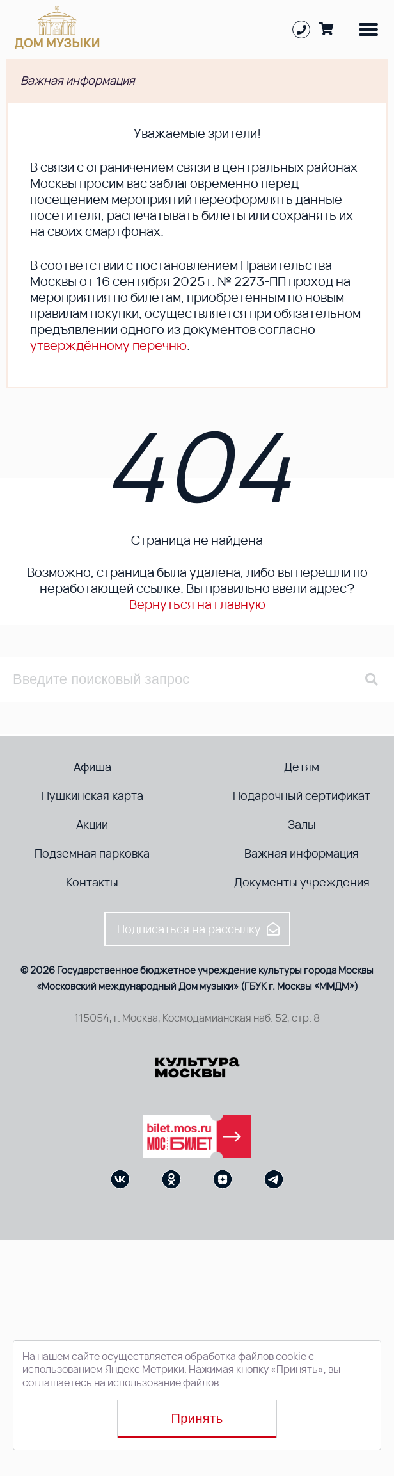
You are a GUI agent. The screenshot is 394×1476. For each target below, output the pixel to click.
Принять (197, 1418)
